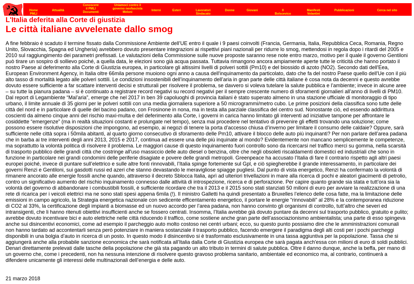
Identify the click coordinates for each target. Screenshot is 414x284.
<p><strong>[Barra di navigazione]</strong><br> (207, 8)
